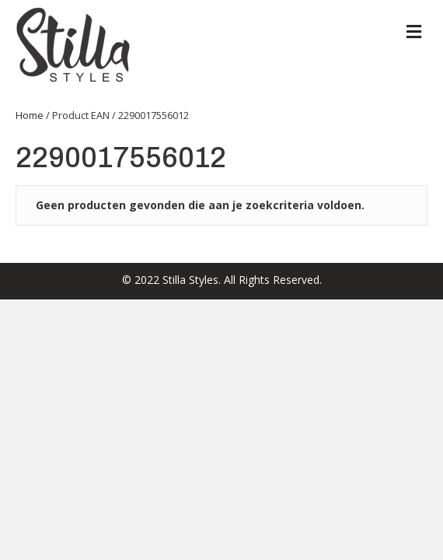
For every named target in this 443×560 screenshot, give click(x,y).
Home (30, 115)
